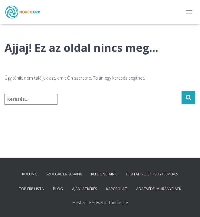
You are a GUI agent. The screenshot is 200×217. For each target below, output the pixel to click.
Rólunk (29, 174)
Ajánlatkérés (84, 188)
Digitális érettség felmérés (152, 174)
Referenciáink (104, 174)
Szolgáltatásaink (64, 174)
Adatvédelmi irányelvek (158, 188)
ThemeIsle (118, 202)
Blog (58, 188)
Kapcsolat (116, 188)
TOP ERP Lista (31, 188)
